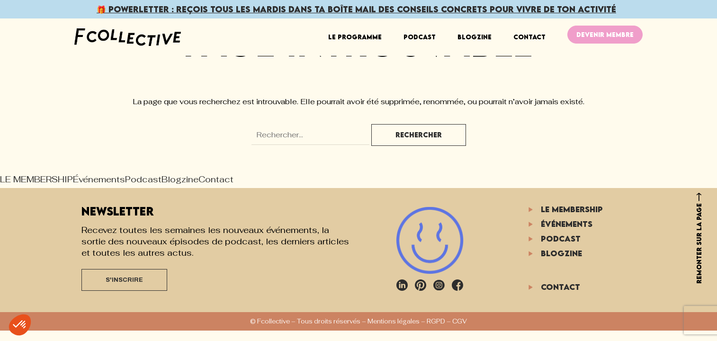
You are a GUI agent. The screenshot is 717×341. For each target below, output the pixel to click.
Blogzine (474, 37)
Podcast (419, 37)
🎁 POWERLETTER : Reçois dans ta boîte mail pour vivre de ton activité (356, 9)
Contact (529, 37)
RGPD (436, 321)
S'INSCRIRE (124, 280)
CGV (459, 321)
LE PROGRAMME (355, 37)
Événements (99, 179)
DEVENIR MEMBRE (605, 34)
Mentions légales (393, 321)
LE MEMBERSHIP (36, 179)
